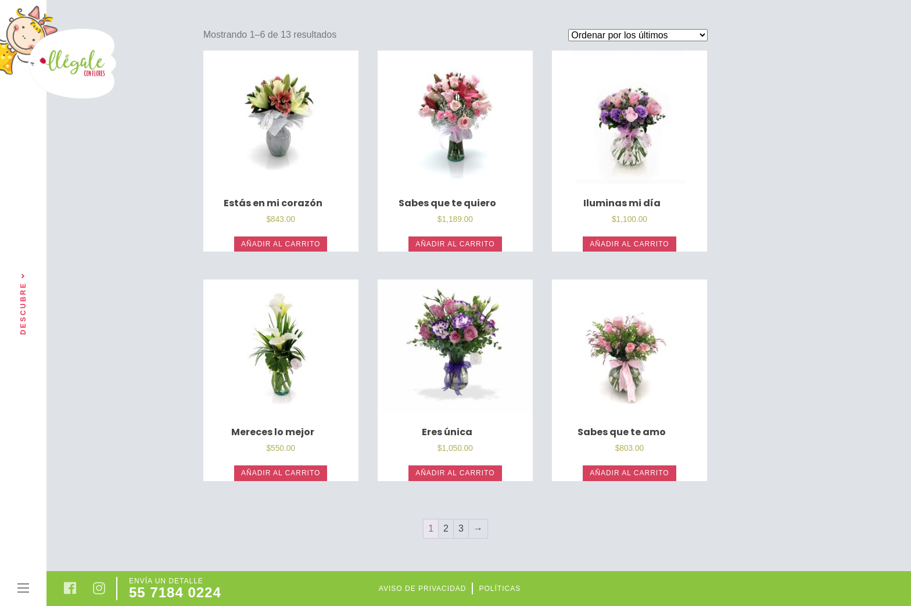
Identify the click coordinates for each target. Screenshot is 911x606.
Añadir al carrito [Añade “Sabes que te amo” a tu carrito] (629, 473)
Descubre (23, 303)
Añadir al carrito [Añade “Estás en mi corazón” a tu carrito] (280, 244)
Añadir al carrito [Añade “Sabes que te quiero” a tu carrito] (454, 244)
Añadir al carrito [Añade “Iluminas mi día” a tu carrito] (629, 244)
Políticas (500, 589)
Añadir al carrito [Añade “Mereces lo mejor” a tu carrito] (280, 473)
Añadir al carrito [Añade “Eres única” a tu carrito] (454, 473)
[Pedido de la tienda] (638, 35)
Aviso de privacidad (423, 589)
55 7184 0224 (175, 592)
